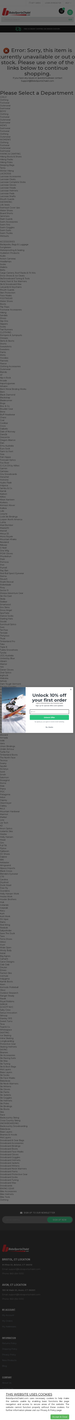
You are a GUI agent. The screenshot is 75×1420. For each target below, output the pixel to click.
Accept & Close (59, 1417)
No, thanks (49, 727)
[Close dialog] (70, 689)
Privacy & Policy (48, 1410)
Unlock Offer (49, 718)
